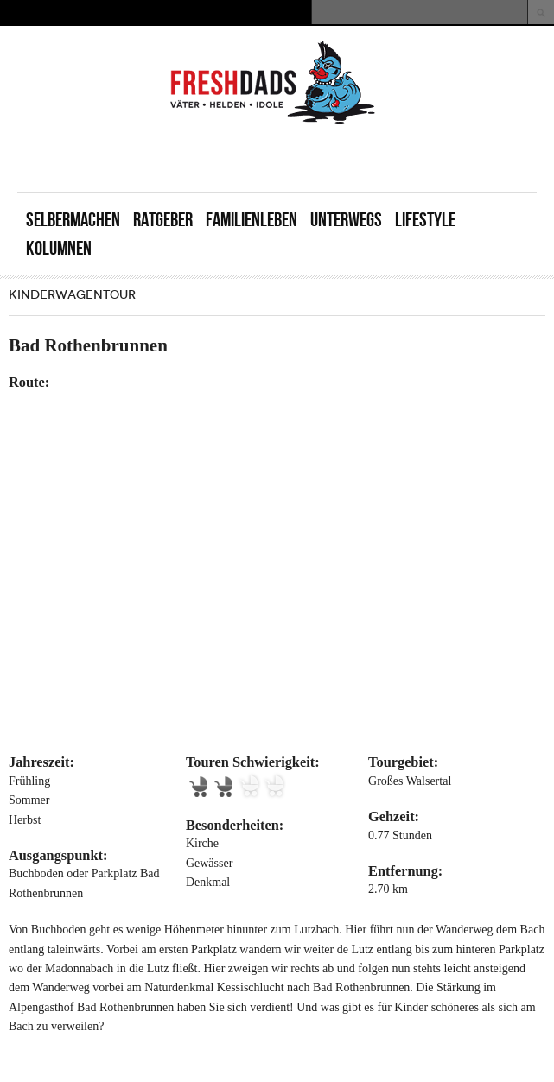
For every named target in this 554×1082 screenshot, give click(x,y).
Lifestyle (425, 220)
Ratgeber (163, 220)
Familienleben (251, 220)
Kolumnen (59, 248)
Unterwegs (346, 220)
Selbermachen (73, 220)
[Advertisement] (334, 157)
